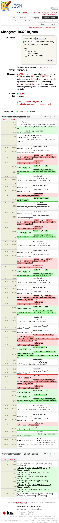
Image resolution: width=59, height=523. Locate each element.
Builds (53, 21)
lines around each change (42, 42)
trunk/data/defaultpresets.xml (16, 116)
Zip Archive (37, 508)
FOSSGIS (28, 516)
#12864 (22, 74)
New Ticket (29, 21)
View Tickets (15, 21)
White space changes (36, 56)
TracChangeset (21, 502)
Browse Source (49, 18)
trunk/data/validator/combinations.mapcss (22, 453)
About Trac (45, 12)
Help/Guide (36, 12)
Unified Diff (22, 508)
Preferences (26, 12)
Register (54, 12)
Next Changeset (50, 28)
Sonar (43, 24)
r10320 (12, 119)
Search (52, 24)
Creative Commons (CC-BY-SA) (32, 520)
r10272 (5, 459)
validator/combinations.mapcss (32, 104)
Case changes (33, 53)
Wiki (13, 18)
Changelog (35, 18)
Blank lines (32, 51)
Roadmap (41, 21)
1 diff (49, 104)
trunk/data (21, 93)
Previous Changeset (35, 28)
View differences (28, 38)
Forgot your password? (49, 14)
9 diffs (38, 101)
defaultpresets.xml (27, 101)
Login (18, 12)
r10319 (5, 119)
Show (26, 42)
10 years (44, 67)
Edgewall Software (28, 514)
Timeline (23, 18)
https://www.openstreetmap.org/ (46, 518)
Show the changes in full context (36, 44)
